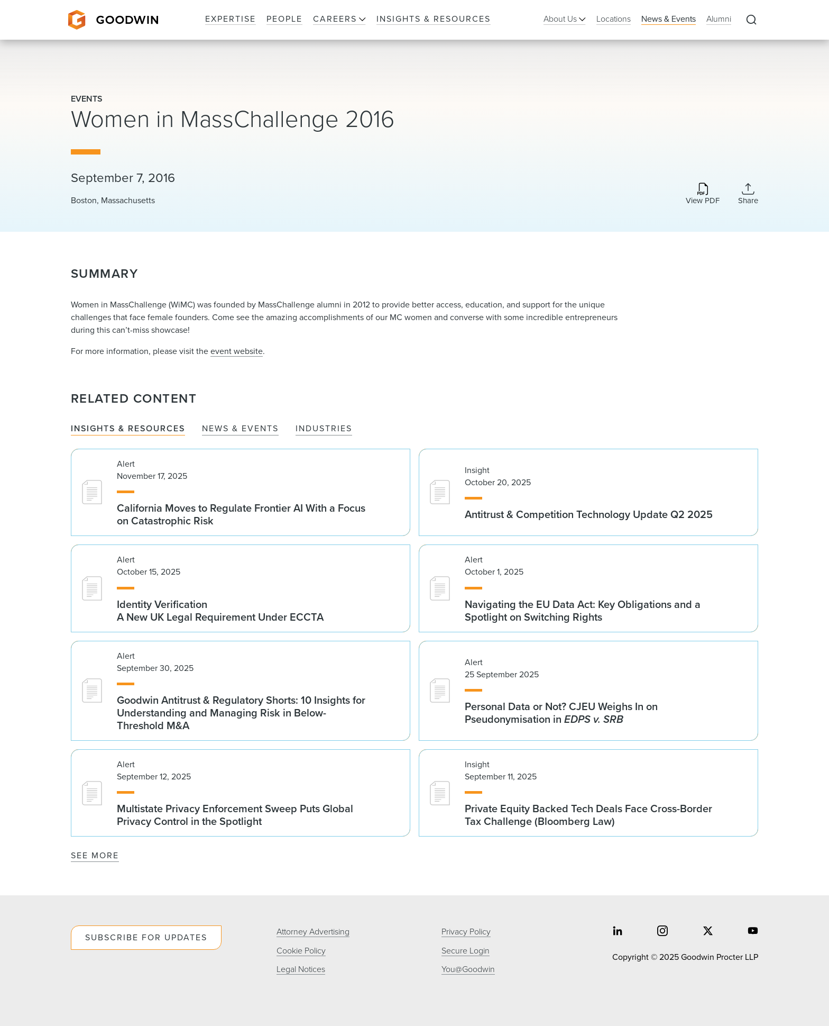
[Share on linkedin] (617, 932)
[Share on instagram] (662, 932)
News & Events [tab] (240, 428)
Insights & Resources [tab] (128, 428)
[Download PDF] (702, 194)
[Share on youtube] (753, 932)
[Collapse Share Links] (748, 194)
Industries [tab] (324, 428)
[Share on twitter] (708, 932)
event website (236, 351)
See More (95, 855)
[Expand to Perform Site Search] (751, 20)
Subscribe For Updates (146, 937)
